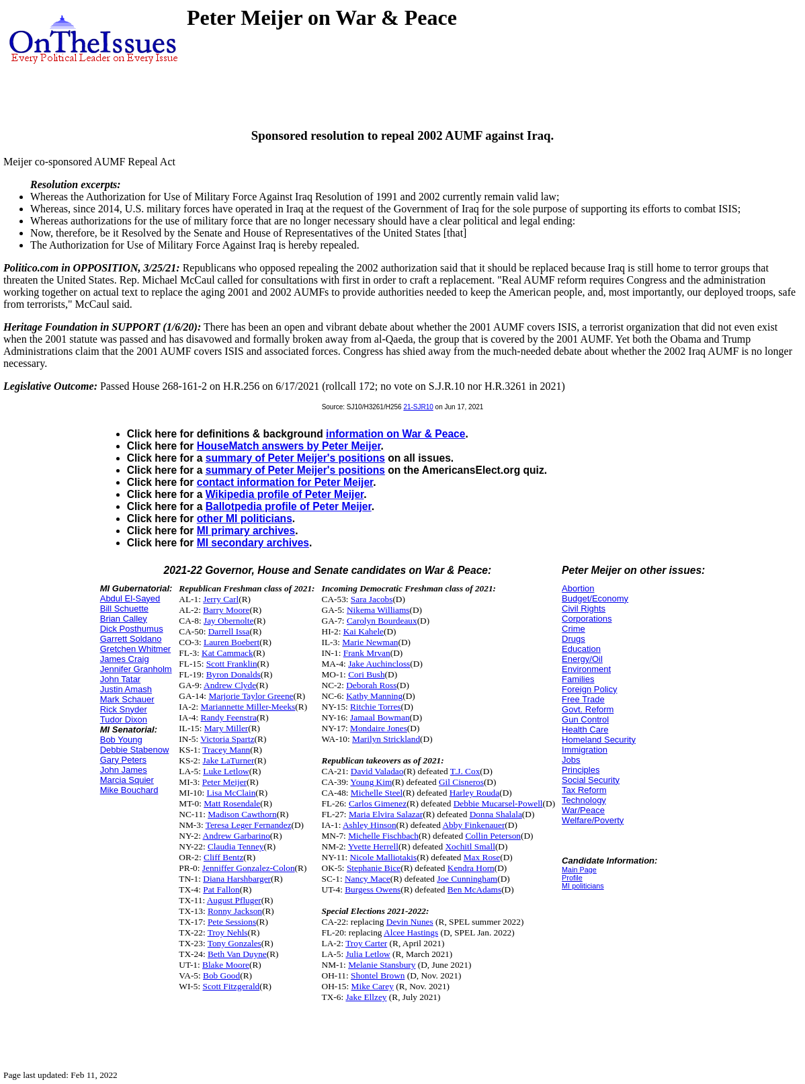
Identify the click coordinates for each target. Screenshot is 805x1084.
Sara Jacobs (372, 599)
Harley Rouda (474, 793)
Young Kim (371, 782)
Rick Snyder (123, 709)
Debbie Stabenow (134, 750)
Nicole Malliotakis (383, 857)
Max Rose (482, 857)
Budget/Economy (595, 598)
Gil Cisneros (461, 782)
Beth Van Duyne (237, 954)
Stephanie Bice (373, 868)
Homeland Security (599, 740)
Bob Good (221, 975)
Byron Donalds (233, 674)
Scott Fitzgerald (231, 986)
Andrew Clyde (230, 685)
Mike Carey (372, 986)
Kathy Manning (374, 696)
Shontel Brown (378, 975)
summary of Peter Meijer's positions (295, 458)
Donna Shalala (496, 814)
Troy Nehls (228, 932)
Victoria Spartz (227, 739)
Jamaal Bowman (379, 717)
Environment (586, 669)
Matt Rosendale (232, 803)
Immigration (584, 750)
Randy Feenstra (229, 717)
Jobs (571, 760)
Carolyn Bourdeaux (382, 621)
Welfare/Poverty (593, 820)
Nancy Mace (367, 879)
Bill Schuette (124, 608)
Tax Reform (584, 790)
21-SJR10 (418, 407)
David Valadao (377, 771)
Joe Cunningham (467, 879)
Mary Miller (226, 728)
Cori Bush (366, 674)
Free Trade (583, 699)
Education (581, 649)
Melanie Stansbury (381, 965)
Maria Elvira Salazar (386, 814)
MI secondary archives (253, 542)
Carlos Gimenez (378, 803)
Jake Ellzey (365, 997)
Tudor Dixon (123, 719)
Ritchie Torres (375, 707)
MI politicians (583, 886)
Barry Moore (226, 610)
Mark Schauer (127, 699)
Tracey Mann (226, 750)
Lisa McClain (230, 793)
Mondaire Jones (378, 728)
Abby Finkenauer (473, 825)
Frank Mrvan (366, 653)
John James (123, 770)
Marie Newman (370, 642)
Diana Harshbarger (237, 879)
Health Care (585, 729)
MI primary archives (246, 530)
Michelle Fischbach (383, 836)
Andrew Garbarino (236, 836)
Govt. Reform (587, 709)
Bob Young (121, 740)
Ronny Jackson (235, 911)
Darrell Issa (229, 631)
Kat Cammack (227, 653)
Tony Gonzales (234, 943)
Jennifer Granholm (136, 669)
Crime (573, 629)
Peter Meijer (224, 782)
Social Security (591, 780)
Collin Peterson (493, 836)
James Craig (124, 659)
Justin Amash (126, 689)
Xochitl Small (470, 846)
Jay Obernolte (228, 621)
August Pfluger (234, 900)
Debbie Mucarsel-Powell (498, 803)
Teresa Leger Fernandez (249, 825)
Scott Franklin (231, 664)
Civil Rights (583, 608)
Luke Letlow (226, 771)
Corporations (586, 619)
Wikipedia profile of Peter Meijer (285, 494)
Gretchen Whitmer (135, 649)
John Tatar (120, 679)
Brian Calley (123, 619)
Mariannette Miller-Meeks (248, 707)
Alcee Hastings (411, 932)
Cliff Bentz (223, 857)
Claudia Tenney (236, 846)
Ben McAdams (474, 889)
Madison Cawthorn (242, 814)
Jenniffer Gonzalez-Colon (248, 868)
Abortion (578, 588)
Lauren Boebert (231, 642)
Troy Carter (366, 943)
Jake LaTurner (229, 760)
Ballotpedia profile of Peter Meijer (289, 506)
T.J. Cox (465, 771)
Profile (572, 878)
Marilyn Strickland (386, 739)
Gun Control (585, 719)
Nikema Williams (378, 610)
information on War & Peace (395, 434)
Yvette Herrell (373, 846)
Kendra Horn (471, 868)
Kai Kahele (363, 631)
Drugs (573, 639)
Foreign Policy (589, 689)
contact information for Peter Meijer (285, 482)
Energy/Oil (582, 659)
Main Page (579, 870)
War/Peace (583, 810)
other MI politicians (244, 518)
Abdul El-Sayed (130, 598)
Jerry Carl (221, 599)
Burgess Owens (372, 889)
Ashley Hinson (369, 825)
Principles (580, 770)
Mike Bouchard (129, 790)
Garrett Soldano (131, 639)
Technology (584, 800)
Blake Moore (225, 965)
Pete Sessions (232, 922)
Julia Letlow (367, 954)
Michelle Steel (376, 793)
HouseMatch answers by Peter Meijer (289, 446)
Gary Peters (123, 760)
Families (578, 679)
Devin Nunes (409, 922)
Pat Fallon (221, 889)
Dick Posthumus (131, 629)
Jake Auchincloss (379, 664)
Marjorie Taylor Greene (250, 696)
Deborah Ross (371, 685)
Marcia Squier (127, 780)
